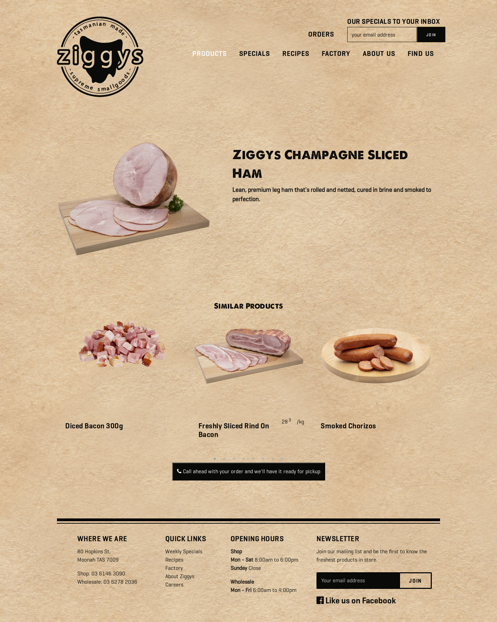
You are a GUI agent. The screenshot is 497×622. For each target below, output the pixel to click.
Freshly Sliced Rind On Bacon (233, 430)
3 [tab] (234, 459)
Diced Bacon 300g (94, 425)
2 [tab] (224, 459)
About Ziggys (179, 576)
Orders (321, 34)
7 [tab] (273, 459)
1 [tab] (215, 459)
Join (415, 581)
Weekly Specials (183, 551)
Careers (174, 584)
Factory (336, 53)
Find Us (421, 53)
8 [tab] (282, 459)
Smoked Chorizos (348, 425)
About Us (379, 53)
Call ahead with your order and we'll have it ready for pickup (248, 471)
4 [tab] (244, 459)
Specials (254, 53)
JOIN (431, 34)
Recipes (295, 53)
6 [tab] (263, 459)
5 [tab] (253, 459)
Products (209, 53)
